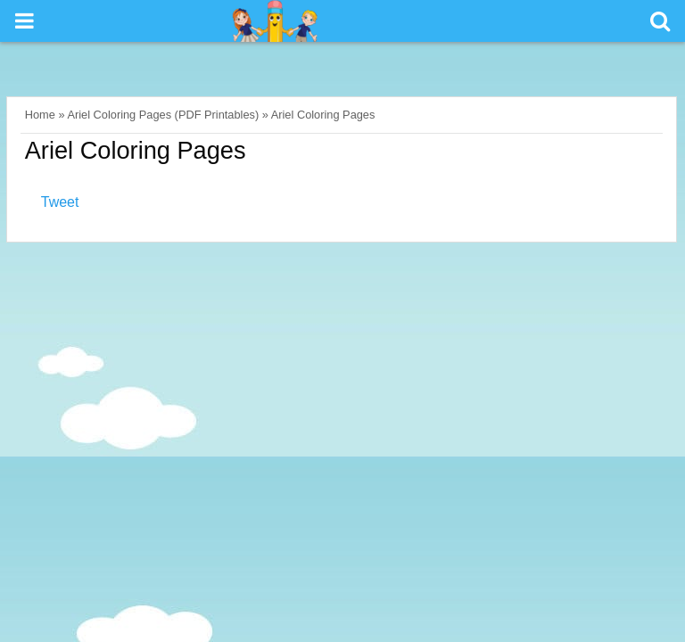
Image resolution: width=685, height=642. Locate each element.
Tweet (60, 202)
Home (40, 114)
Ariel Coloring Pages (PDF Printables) (163, 114)
